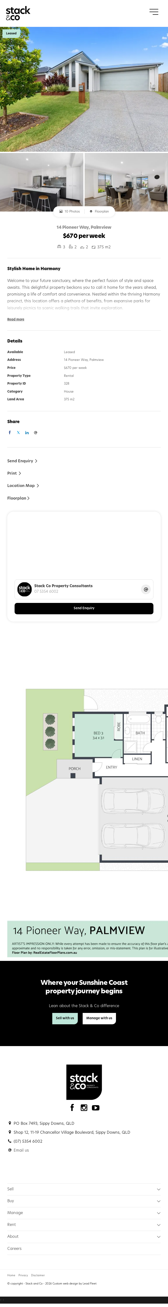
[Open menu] (154, 12)
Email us (21, 1151)
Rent (11, 1225)
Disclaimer (38, 1275)
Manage (15, 1213)
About (12, 1237)
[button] (14, 473)
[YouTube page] (96, 1109)
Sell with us (65, 1018)
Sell (10, 1189)
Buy (10, 1201)
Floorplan (99, 211)
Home (11, 1275)
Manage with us (99, 1018)
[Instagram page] (85, 1109)
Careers (14, 1249)
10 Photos (69, 211)
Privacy (23, 1275)
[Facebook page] (73, 1109)
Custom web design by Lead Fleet (75, 1284)
